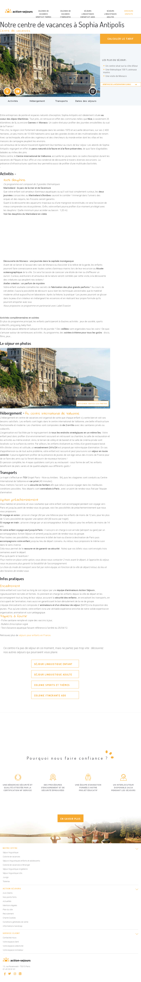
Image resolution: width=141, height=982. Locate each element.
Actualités (7, 901)
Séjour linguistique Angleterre (15, 869)
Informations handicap (12, 926)
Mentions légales (10, 905)
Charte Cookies (9, 917)
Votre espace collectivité (13, 946)
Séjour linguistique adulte (53, 674)
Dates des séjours (86, 101)
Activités (13, 101)
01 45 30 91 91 (9, 969)
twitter (9, 973)
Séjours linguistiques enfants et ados (88, 13)
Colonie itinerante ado (50, 695)
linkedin (20, 973)
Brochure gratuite (128, 12)
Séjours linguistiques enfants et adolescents (21, 860)
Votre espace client (11, 941)
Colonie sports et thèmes (52, 685)
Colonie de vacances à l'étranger (16, 865)
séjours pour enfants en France (35, 635)
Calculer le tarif (121, 38)
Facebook (5, 973)
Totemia (6, 881)
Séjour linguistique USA (12, 873)
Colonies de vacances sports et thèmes (43, 13)
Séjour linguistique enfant (53, 664)
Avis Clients (8, 893)
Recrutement (8, 913)
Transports (61, 101)
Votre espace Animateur (13, 950)
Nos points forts (10, 897)
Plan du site (8, 909)
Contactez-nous (9, 937)
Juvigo (6, 877)
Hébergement (37, 101)
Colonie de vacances (11, 856)
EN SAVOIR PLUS (70, 818)
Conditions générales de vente (15, 922)
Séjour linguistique (10, 852)
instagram (15, 973)
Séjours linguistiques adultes (110, 13)
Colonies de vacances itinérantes (65, 13)
